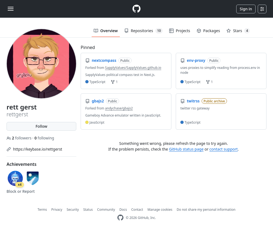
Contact (137, 209)
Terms (42, 209)
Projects (179, 30)
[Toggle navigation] (11, 9)
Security (72, 209)
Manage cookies (159, 209)
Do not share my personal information (206, 209)
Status (88, 209)
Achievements (22, 164)
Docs (123, 209)
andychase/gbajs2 (119, 108)
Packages (208, 30)
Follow (41, 126)
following (44, 138)
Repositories (143, 30)
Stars (238, 30)
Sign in (246, 8)
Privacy (56, 209)
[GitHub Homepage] (120, 217)
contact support (224, 149)
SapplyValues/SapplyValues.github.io (133, 67)
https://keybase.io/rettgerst (37, 149)
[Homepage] (136, 8)
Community (106, 209)
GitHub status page (186, 149)
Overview (106, 30)
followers (19, 138)
